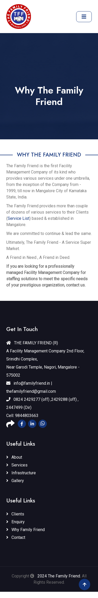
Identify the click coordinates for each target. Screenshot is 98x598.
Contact (15, 537)
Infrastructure (21, 472)
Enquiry (15, 521)
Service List (18, 218)
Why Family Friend (25, 529)
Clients (15, 514)
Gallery (15, 480)
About (14, 457)
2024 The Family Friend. (58, 576)
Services (17, 465)
